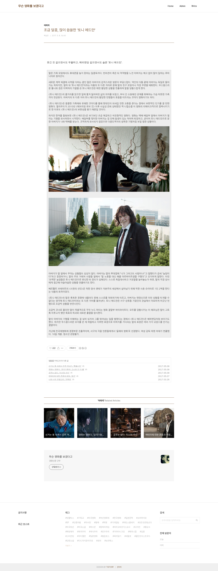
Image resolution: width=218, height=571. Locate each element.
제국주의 (82, 531)
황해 (97, 522)
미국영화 (92, 518)
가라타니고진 (119, 531)
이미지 (51, 361)
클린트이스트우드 (143, 536)
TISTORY (110, 567)
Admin (182, 6)
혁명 (105, 522)
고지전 (137, 527)
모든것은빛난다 (145, 522)
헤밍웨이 (70, 531)
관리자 (119, 567)
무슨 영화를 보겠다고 (31, 6)
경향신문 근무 (54, 461)
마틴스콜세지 (129, 522)
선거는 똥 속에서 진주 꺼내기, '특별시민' (65, 366)
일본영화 (93, 536)
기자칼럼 (115, 522)
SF (68, 522)
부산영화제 (104, 518)
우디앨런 (82, 536)
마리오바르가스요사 (122, 527)
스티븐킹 (70, 536)
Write (194, 6)
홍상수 (147, 527)
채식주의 (93, 531)
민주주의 (105, 531)
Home (170, 6)
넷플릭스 (70, 518)
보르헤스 (109, 540)
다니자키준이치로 (85, 540)
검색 (197, 520)
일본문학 (129, 518)
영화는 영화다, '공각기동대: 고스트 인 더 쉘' (66, 369)
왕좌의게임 (104, 527)
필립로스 (105, 536)
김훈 (143, 531)
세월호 (128, 536)
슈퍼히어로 (142, 518)
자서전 (88, 522)
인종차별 (77, 522)
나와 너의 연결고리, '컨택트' (60, 379)
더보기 (67, 546)
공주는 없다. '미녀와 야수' (59, 373)
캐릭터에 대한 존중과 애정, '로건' (62, 376)
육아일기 (117, 536)
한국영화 (117, 518)
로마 (99, 540)
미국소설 (82, 527)
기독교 (81, 518)
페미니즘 (133, 531)
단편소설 (70, 540)
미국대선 (70, 527)
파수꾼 (93, 527)
